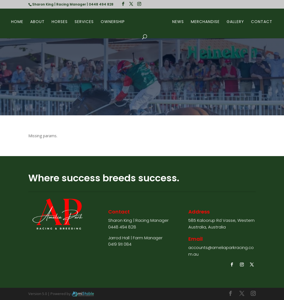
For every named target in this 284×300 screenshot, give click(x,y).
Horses (60, 22)
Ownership (113, 22)
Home (17, 22)
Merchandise (205, 22)
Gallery (235, 22)
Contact (261, 22)
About (37, 22)
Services (84, 22)
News (178, 22)
